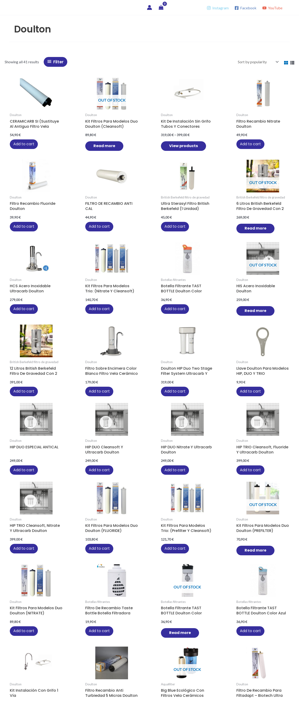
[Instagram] (217, 8)
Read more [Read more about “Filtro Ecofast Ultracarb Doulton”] (192, 496)
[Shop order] (257, 62)
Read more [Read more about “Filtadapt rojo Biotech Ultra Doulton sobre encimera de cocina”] (226, 582)
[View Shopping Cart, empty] (161, 7)
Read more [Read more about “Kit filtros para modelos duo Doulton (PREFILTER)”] (108, 410)
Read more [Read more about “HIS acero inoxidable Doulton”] (192, 238)
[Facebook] (245, 8)
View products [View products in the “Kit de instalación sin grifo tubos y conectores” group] (112, 152)
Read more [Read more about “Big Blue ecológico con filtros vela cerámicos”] (108, 496)
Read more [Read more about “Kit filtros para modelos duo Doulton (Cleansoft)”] (65, 148)
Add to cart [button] (19, 146)
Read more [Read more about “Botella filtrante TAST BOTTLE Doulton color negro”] (234, 410)
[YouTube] (272, 8)
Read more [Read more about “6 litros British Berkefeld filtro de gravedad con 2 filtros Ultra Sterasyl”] (23, 242)
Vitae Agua (26, 7)
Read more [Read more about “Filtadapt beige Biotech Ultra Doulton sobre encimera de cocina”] (277, 582)
